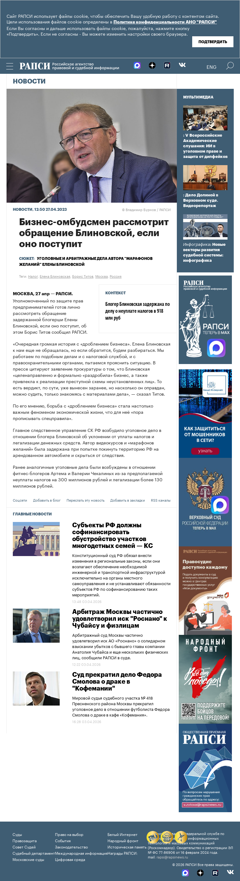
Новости (29, 81)
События (63, 840)
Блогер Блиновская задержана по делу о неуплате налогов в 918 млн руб (137, 311)
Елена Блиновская (55, 276)
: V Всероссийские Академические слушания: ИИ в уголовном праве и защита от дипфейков (205, 146)
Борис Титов (82, 276)
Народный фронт (123, 840)
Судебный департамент (33, 853)
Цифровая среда (70, 859)
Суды (17, 834)
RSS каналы (161, 500)
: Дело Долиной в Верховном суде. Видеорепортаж (200, 200)
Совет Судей (24, 846)
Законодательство (71, 846)
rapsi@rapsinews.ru (172, 856)
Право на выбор (69, 834)
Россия (116, 276)
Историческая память (127, 846)
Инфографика (196, 244)
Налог (33, 276)
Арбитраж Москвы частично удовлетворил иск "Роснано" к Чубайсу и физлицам (119, 619)
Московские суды (28, 859)
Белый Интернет (123, 834)
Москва (101, 276)
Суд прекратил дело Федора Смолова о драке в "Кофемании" (117, 682)
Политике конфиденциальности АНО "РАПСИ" (165, 22)
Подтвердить (212, 42)
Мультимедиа (198, 97)
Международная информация (81, 853)
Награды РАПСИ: (123, 853)
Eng (212, 66)
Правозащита (24, 840)
